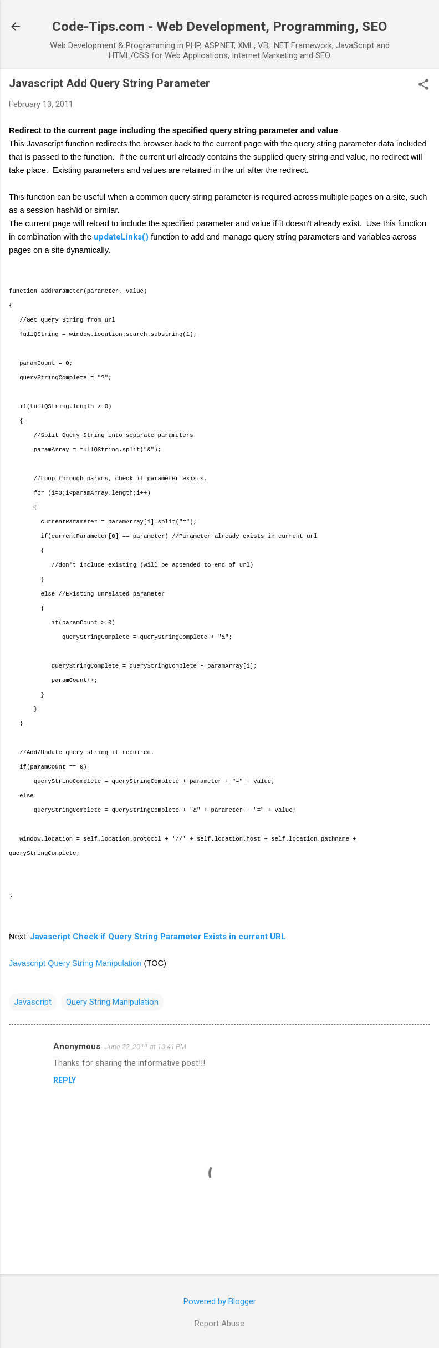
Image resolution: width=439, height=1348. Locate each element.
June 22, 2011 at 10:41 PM (145, 1046)
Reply (64, 1080)
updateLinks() (121, 237)
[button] (423, 85)
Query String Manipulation (112, 1002)
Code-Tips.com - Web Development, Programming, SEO (219, 26)
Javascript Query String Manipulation (75, 963)
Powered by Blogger (219, 1301)
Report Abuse (219, 1324)
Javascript (33, 1002)
